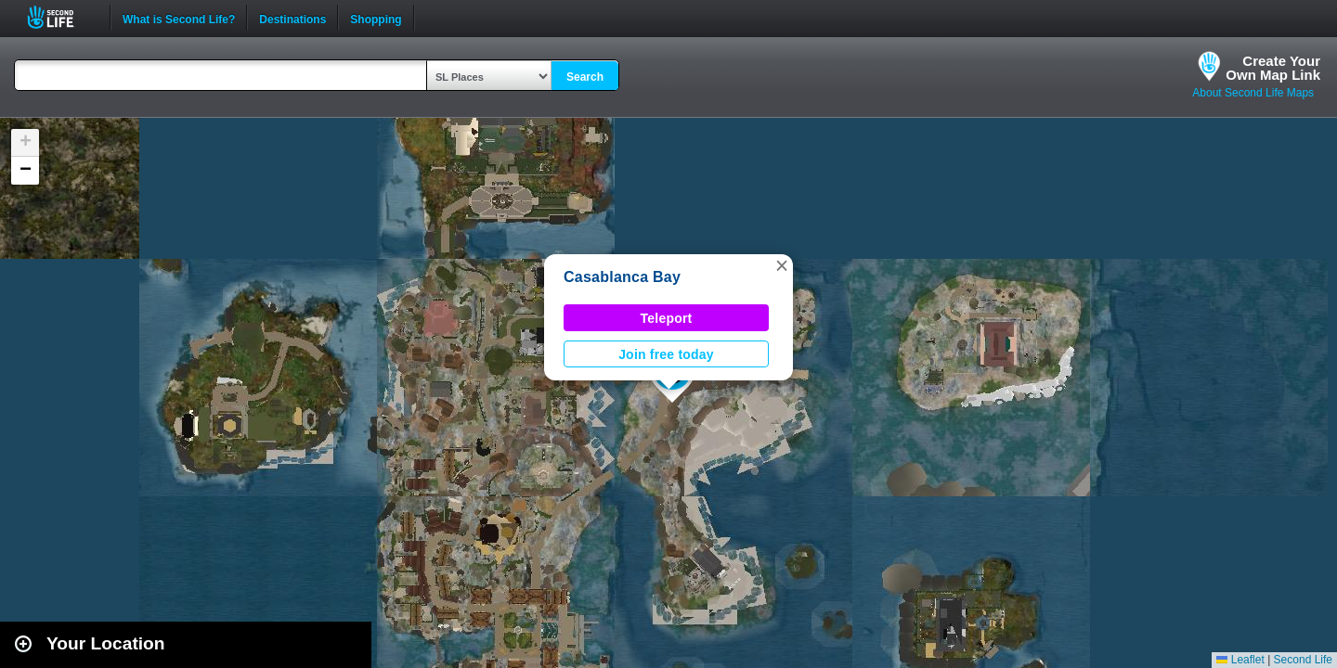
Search (585, 77)
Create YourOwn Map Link (1273, 68)
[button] (782, 265)
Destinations (292, 17)
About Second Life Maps (1253, 92)
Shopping (375, 17)
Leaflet (1240, 659)
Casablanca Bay (622, 277)
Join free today (666, 354)
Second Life (61, 17)
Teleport (667, 318)
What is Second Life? (179, 17)
